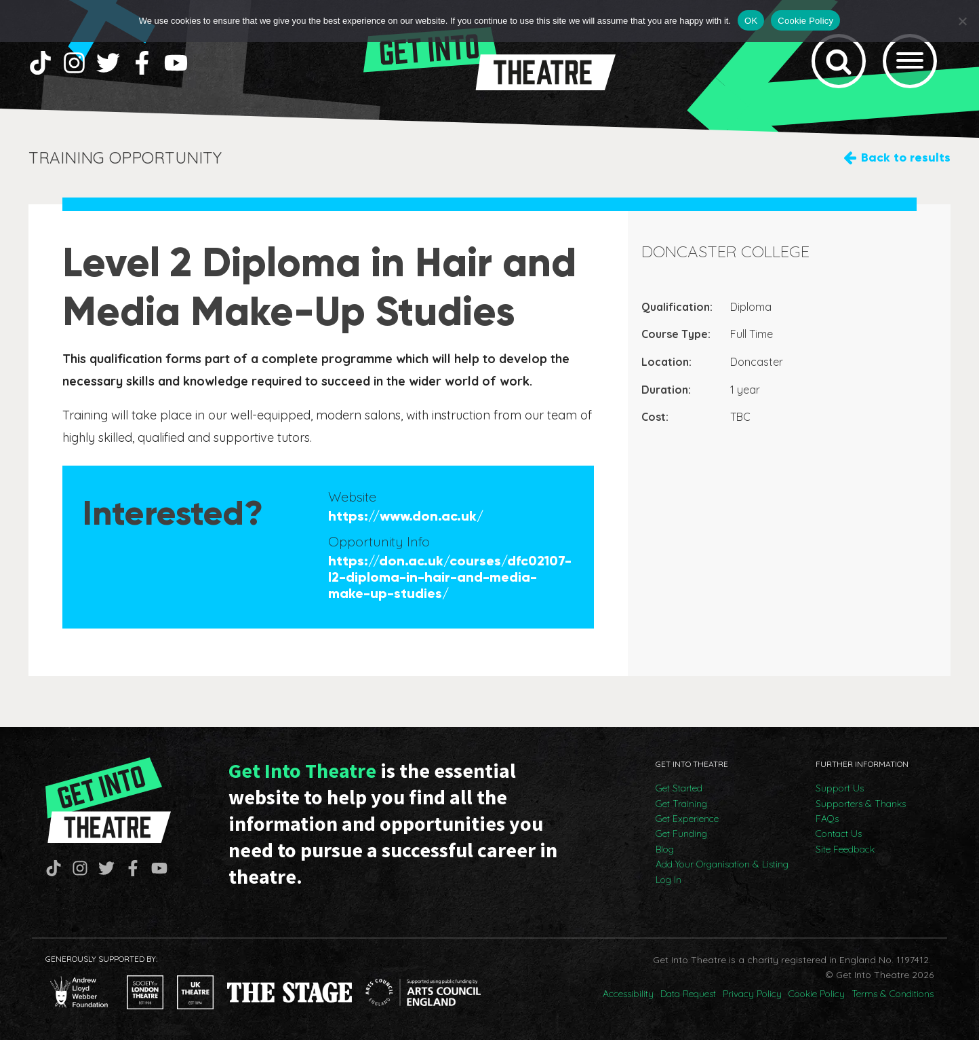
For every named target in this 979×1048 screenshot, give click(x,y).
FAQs (827, 827)
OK (750, 21)
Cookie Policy (816, 1002)
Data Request (688, 1002)
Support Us (840, 796)
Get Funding (681, 842)
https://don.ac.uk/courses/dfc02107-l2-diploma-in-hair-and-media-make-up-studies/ (450, 585)
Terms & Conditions (893, 1002)
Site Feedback (845, 857)
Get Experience (687, 827)
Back (906, 166)
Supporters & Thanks (861, 812)
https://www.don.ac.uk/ (405, 524)
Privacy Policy (752, 1002)
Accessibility (628, 1002)
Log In (668, 888)
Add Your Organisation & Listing (722, 872)
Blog (665, 857)
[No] (962, 21)
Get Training (681, 812)
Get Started (679, 796)
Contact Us (839, 842)
